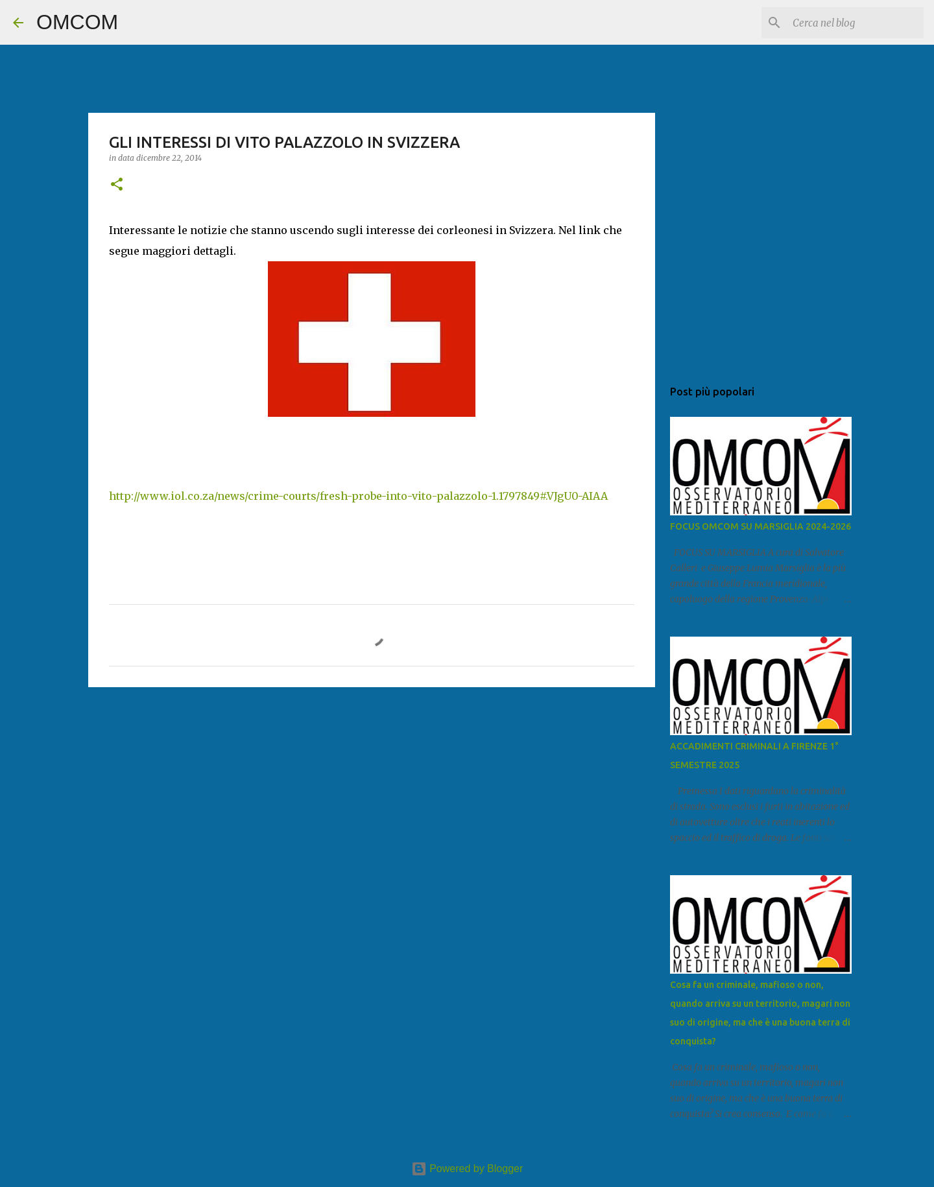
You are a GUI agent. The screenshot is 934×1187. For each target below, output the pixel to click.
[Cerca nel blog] (855, 22)
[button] (117, 185)
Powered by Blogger (467, 1168)
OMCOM (77, 22)
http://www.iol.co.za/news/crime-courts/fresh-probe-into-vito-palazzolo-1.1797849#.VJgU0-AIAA (358, 495)
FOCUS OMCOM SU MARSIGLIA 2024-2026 (760, 526)
